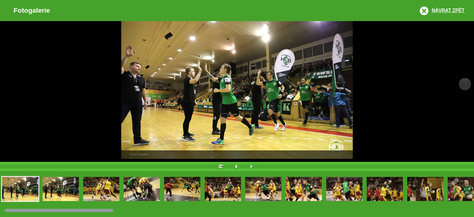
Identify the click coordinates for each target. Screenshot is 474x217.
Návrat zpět (448, 10)
